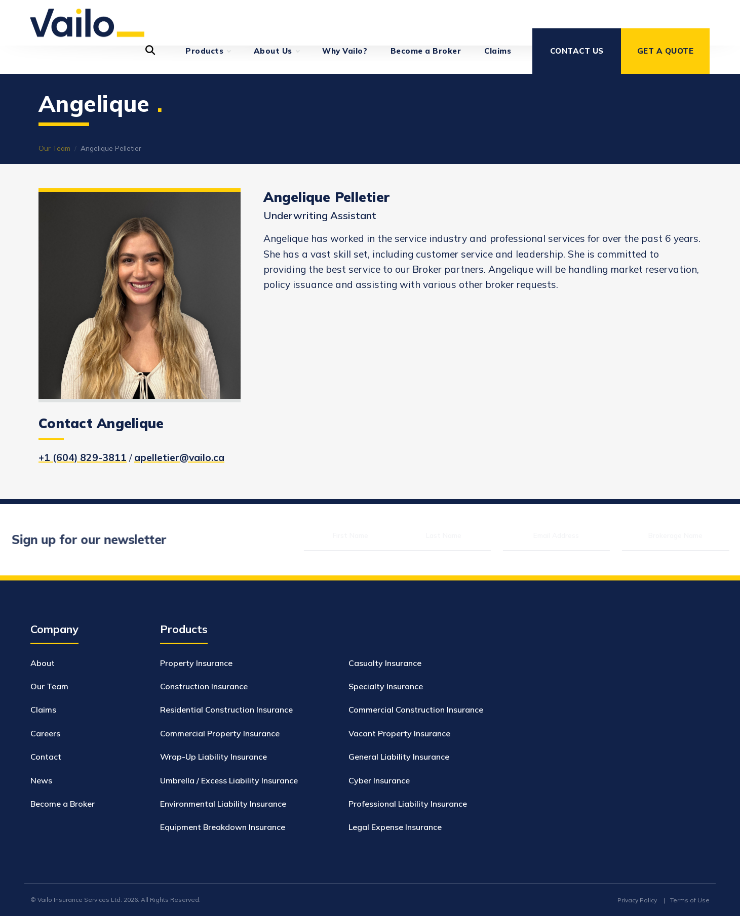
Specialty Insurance (385, 686)
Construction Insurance (204, 686)
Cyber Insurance (379, 780)
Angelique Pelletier (111, 148)
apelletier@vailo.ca (179, 457)
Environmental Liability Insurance (223, 804)
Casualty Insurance (384, 663)
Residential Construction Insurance (226, 709)
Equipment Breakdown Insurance (222, 827)
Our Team (54, 148)
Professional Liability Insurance (407, 804)
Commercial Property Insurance (220, 733)
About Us (276, 51)
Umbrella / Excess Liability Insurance (229, 780)
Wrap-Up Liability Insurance (213, 757)
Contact (45, 757)
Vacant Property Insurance (399, 733)
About (42, 663)
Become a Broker (426, 51)
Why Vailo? (344, 51)
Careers (45, 733)
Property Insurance (196, 663)
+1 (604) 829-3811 (82, 457)
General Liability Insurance (398, 757)
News (41, 780)
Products (207, 51)
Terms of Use (690, 900)
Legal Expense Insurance (395, 827)
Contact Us (577, 51)
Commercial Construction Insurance (415, 709)
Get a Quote (665, 51)
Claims (497, 51)
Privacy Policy (637, 900)
